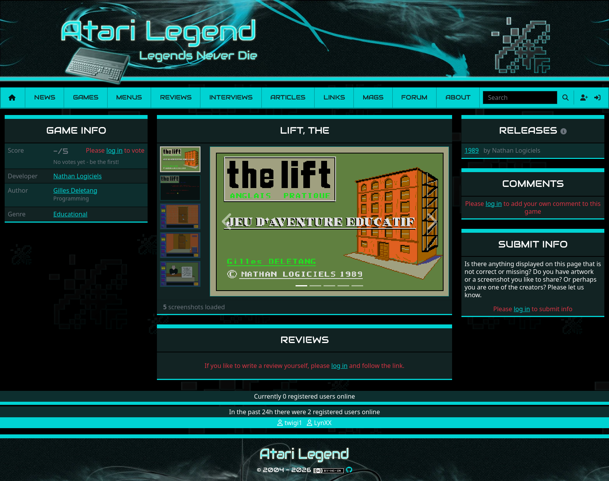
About (458, 97)
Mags (373, 97)
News (44, 97)
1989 (472, 150)
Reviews (175, 97)
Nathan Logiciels (77, 176)
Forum (414, 97)
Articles (287, 97)
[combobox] (520, 97)
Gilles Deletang (75, 190)
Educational (70, 214)
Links (334, 97)
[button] (227, 221)
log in (114, 150)
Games (85, 97)
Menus (129, 97)
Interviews (230, 97)
